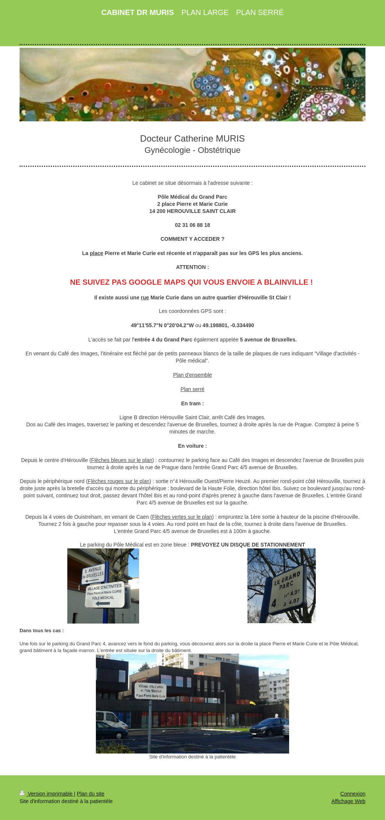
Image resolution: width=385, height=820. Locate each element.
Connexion (352, 794)
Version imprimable (47, 794)
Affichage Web (348, 801)
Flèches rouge (104, 481)
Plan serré (192, 389)
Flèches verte (167, 517)
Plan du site (90, 794)
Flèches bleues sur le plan (121, 460)
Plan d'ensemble (192, 375)
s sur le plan (135, 481)
